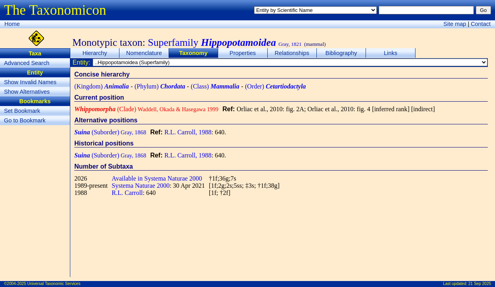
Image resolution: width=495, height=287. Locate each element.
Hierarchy (94, 53)
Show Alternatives (27, 91)
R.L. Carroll (127, 192)
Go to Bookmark (25, 120)
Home (12, 24)
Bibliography (341, 53)
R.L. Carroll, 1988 (187, 132)
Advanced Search (27, 63)
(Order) (275, 86)
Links (391, 53)
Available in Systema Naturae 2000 (157, 178)
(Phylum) (160, 86)
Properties (243, 53)
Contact (481, 24)
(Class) (215, 86)
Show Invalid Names (30, 82)
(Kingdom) (101, 86)
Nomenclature (144, 53)
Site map (454, 24)
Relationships (292, 53)
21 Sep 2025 (479, 283)
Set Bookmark (22, 111)
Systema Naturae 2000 (141, 185)
